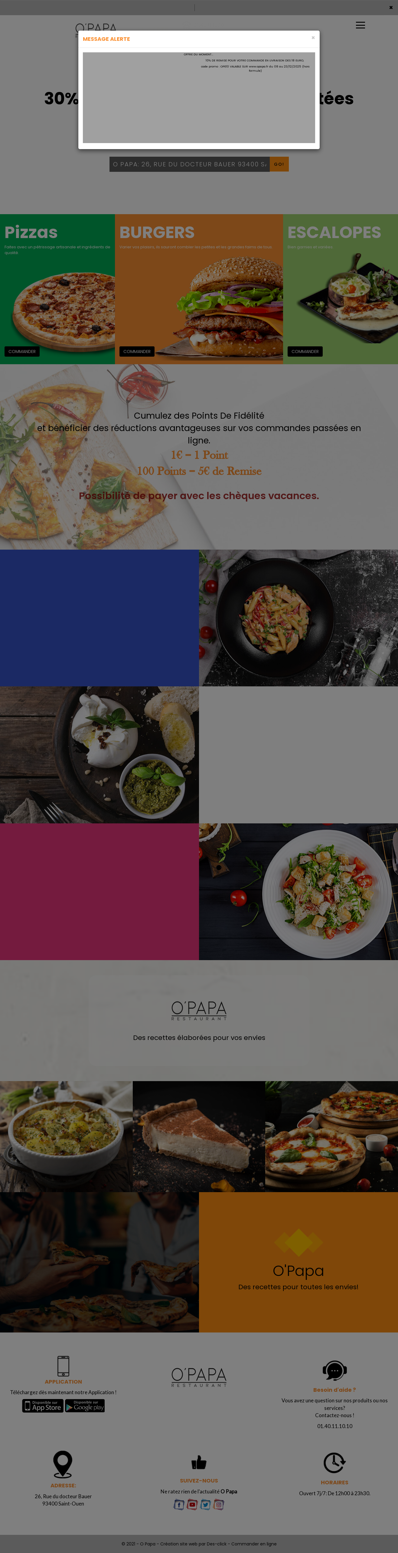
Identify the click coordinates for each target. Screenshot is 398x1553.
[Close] (313, 37)
